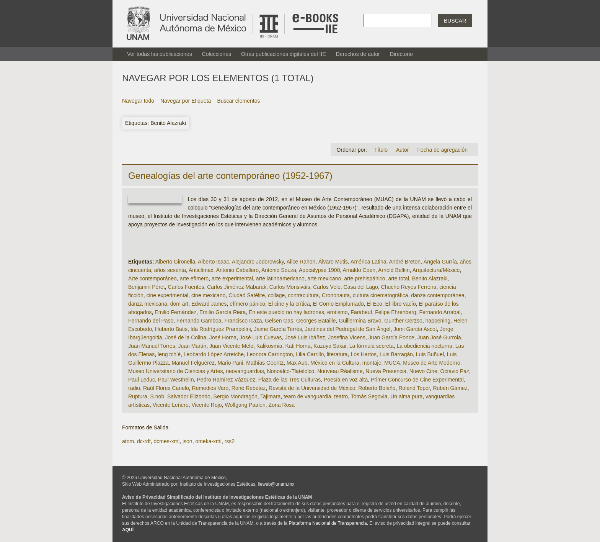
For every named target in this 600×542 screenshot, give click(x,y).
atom (128, 441)
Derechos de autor (358, 54)
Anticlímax (201, 270)
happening (438, 321)
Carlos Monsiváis (289, 287)
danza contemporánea (437, 295)
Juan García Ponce (391, 337)
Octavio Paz (454, 371)
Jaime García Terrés (278, 329)
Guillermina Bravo (360, 321)
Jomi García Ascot (415, 329)
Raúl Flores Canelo (166, 388)
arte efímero (194, 278)
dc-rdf (144, 441)
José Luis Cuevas (261, 337)
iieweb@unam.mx (276, 484)
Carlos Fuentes (186, 287)
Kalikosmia (269, 346)
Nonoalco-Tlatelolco (291, 371)
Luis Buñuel (430, 354)
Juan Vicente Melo (231, 346)
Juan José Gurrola (439, 337)
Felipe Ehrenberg (395, 312)
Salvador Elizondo (188, 396)
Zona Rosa (282, 405)
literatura (337, 354)
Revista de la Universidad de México (312, 388)
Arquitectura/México (436, 270)
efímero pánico (247, 304)
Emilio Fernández (175, 312)
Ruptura (137, 396)
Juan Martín (192, 346)
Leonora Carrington (270, 354)
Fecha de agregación (442, 150)
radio (134, 388)
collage (276, 295)
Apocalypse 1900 (319, 270)
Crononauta (336, 295)
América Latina (368, 262)
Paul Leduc (141, 380)
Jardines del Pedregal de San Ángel (347, 329)
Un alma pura (406, 396)
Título (381, 150)
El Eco (374, 304)
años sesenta (170, 270)
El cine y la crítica (289, 304)
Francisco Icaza (243, 321)
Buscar (455, 21)
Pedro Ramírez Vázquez (226, 380)
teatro (341, 396)
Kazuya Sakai (329, 346)
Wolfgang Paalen (245, 405)
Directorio (401, 54)
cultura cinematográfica (380, 295)
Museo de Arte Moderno (431, 363)
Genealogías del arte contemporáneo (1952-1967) (230, 175)
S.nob (157, 396)
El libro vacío (400, 304)
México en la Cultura (334, 363)
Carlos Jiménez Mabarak (236, 287)
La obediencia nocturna (424, 346)
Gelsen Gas (279, 321)
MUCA (392, 363)
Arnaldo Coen (358, 270)
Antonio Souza (278, 270)
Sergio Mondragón (236, 396)
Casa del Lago (361, 287)
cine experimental (167, 295)
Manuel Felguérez (193, 363)
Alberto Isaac (213, 262)
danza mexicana (147, 304)
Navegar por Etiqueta (185, 101)
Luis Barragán (396, 354)
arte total (398, 278)
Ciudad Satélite (246, 295)
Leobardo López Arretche (214, 354)
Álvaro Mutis (333, 262)
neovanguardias (245, 371)
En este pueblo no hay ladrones (286, 312)
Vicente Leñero (171, 405)
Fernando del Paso (150, 321)
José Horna (223, 337)
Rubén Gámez (450, 388)
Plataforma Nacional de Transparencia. (328, 523)
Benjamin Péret (146, 287)
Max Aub (297, 363)
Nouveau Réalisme (339, 371)
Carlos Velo (327, 287)
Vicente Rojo (207, 405)
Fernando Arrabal (439, 312)
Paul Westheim (176, 380)
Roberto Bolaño (376, 388)
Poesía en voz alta (346, 380)
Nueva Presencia (385, 371)
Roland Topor (414, 388)
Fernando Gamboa (199, 321)
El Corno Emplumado (338, 304)
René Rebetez (249, 388)
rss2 (230, 441)
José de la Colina (185, 337)
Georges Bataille (316, 321)
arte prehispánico (364, 278)
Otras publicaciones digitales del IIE (283, 54)
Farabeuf (361, 312)
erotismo (337, 312)
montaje (372, 363)
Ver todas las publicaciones (159, 54)
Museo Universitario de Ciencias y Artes (175, 371)
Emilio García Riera (222, 312)
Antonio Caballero (237, 270)
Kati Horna (297, 346)
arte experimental (232, 278)
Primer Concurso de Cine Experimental (417, 380)
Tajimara (270, 396)
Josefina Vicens (346, 337)
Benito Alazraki (430, 278)
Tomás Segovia (369, 396)
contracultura (303, 295)
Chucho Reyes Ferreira (409, 287)
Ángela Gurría (440, 262)
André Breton (405, 262)
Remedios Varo (210, 388)
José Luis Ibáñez (305, 337)
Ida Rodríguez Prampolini (221, 329)
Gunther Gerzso (403, 321)
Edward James (209, 304)
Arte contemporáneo (152, 278)
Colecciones (216, 54)
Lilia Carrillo (310, 354)
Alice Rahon (301, 262)
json (187, 441)
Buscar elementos (238, 101)
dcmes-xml (166, 441)
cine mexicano (208, 295)
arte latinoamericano (280, 278)
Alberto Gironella (175, 262)
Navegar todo (138, 101)
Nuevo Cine (423, 371)
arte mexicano (324, 278)
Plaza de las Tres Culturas (289, 380)
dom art (179, 304)
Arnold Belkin (394, 270)
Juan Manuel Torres (151, 346)
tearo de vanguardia (307, 396)
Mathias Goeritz (265, 363)
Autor (402, 150)
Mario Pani (230, 363)
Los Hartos (364, 354)
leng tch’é (169, 354)
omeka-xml (208, 441)
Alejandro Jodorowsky (258, 262)
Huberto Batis (171, 329)
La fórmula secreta (371, 346)
